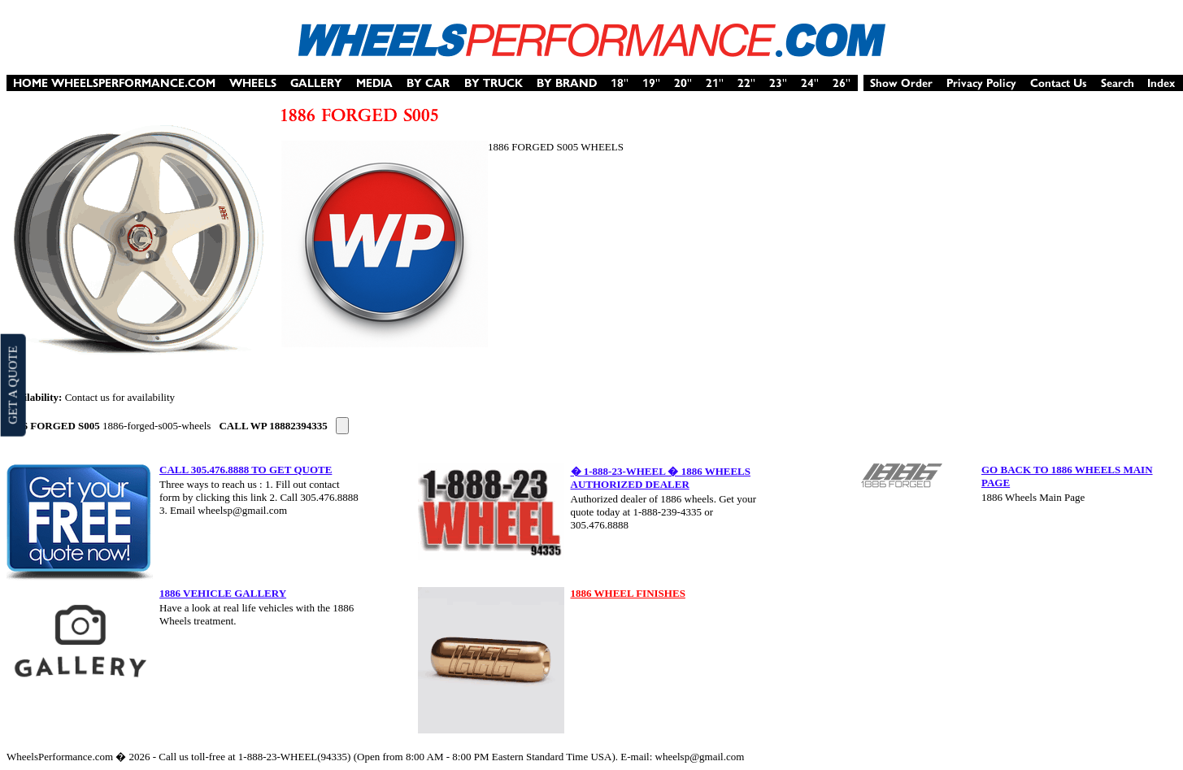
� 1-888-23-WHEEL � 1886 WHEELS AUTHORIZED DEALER (661, 477)
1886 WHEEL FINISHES (628, 593)
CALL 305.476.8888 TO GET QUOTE (245, 469)
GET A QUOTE (12, 385)
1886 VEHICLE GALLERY (222, 593)
